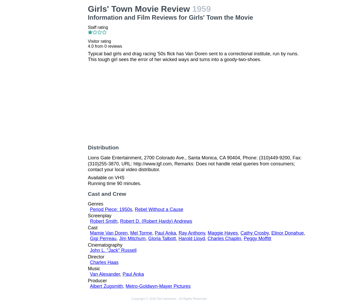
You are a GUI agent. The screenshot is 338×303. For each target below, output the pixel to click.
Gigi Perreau (103, 238)
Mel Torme (141, 233)
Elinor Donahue (287, 233)
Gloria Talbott (162, 238)
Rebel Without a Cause (159, 209)
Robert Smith (103, 221)
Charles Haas (104, 262)
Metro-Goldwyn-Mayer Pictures (158, 286)
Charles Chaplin (224, 238)
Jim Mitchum (132, 238)
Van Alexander (105, 274)
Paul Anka (165, 233)
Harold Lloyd (191, 238)
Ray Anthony (192, 233)
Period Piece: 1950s (111, 209)
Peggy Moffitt (257, 238)
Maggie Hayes (223, 233)
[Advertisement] (59, 82)
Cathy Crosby (255, 233)
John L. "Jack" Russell (113, 250)
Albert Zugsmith (106, 286)
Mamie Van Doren (109, 233)
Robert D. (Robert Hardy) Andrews (156, 221)
